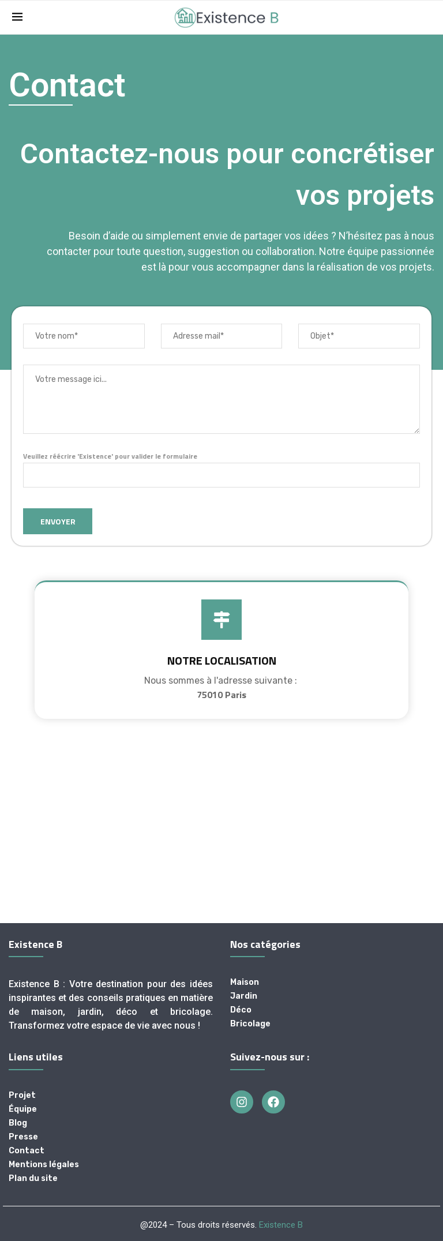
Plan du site (33, 1179)
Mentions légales (44, 1165)
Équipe (23, 1109)
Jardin (243, 996)
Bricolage (250, 1024)
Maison (244, 982)
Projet (22, 1096)
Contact (26, 1151)
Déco (240, 1010)
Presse (23, 1137)
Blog (18, 1123)
